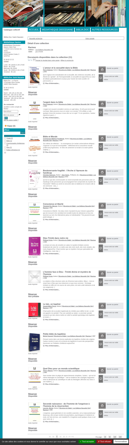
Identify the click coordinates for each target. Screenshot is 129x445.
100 (115, 437)
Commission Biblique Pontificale (53, 138)
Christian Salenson (49, 175)
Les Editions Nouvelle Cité (44, 50)
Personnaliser (121, 441)
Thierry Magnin (48, 370)
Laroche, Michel (48, 408)
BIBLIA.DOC (82, 29)
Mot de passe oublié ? (11, 120)
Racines (93, 70)
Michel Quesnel (48, 336)
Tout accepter (87, 441)
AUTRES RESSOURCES (105, 29)
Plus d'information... (52, 83)
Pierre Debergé (48, 70)
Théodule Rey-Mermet (50, 206)
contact (6, 61)
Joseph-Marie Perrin (49, 306)
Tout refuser (104, 441)
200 (120, 437)
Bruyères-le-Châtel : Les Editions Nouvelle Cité (74, 70)
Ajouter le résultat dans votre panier (48, 60)
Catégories (8, 136)
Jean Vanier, (65, 175)
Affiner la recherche (67, 60)
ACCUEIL (34, 29)
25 (105, 437)
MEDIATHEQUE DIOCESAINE (57, 29)
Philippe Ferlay (48, 240)
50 (109, 437)
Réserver (32, 92)
